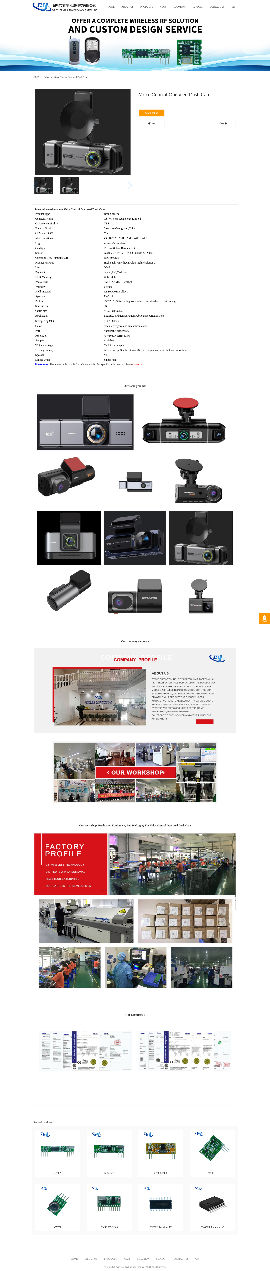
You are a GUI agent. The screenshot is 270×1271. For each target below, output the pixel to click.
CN (233, 7)
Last (151, 123)
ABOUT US (127, 7)
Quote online (151, 113)
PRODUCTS (146, 7)
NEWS (163, 7)
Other (46, 77)
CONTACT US (217, 7)
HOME (111, 7)
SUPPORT (198, 7)
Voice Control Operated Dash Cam (70, 77)
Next (223, 123)
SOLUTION (180, 7)
